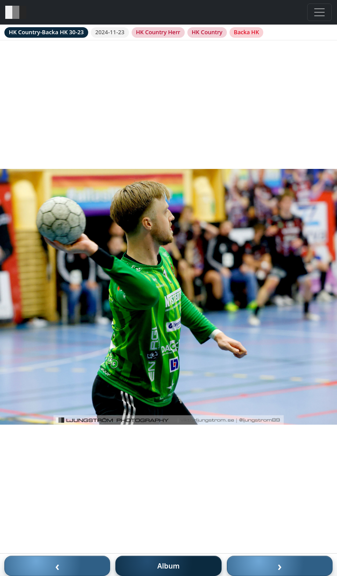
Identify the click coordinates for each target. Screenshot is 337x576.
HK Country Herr (158, 32)
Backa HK (246, 32)
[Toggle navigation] (319, 12)
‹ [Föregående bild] (57, 566)
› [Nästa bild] (280, 566)
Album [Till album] (169, 566)
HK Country (207, 32)
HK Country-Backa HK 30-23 (46, 32)
